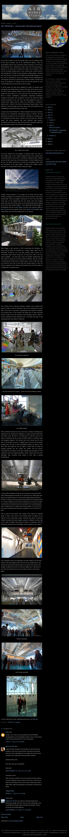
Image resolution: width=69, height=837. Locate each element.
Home (22, 817)
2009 (49, 141)
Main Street (5, 209)
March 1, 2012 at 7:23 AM (15, 793)
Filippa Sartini (10, 791)
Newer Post (4, 817)
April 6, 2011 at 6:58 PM (15, 742)
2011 (49, 117)
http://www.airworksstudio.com (54, 153)
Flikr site (35, 719)
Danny (7, 798)
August (51, 120)
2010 (49, 139)
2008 (49, 144)
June (51, 122)
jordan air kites (10, 746)
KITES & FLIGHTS (54, 127)
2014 (49, 110)
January (51, 135)
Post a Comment (6, 814)
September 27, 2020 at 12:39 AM (18, 810)
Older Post (39, 817)
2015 (49, 107)
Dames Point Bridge (33, 209)
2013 (49, 112)
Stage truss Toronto (11, 801)
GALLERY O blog (51, 164)
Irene (7, 732)
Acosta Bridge (18, 207)
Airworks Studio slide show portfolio (56, 161)
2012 (49, 115)
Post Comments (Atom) (16, 821)
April (50, 125)
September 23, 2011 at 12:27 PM (18, 771)
